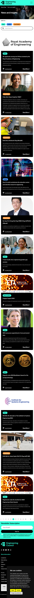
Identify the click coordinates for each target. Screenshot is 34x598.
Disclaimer (3, 575)
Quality (2, 577)
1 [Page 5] (3, 519)
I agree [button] (12, 590)
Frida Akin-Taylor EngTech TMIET (12, 97)
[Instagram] (10, 550)
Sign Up (17, 531)
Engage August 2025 (8, 298)
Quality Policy (4, 579)
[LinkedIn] (3, 550)
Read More (26, 69)
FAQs (2, 562)
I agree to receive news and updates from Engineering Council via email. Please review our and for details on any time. (17, 535)
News (3, 24)
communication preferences (23, 535)
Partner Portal (4, 569)
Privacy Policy (13, 535)
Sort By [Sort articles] (3, 20)
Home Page (3, 7)
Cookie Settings (4, 581)
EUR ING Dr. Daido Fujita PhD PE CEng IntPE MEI (16, 456)
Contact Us (3, 558)
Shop (2, 566)
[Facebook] (8, 550)
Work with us (4, 560)
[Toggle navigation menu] (31, 2)
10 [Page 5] (25, 519)
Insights (9, 24)
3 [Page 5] (8, 519)
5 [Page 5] (13, 519)
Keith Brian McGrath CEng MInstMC (13, 141)
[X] (1, 550)
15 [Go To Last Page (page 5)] (30, 519)
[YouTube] (6, 550)
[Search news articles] (17, 28)
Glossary (3, 564)
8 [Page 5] (20, 519)
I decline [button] (18, 590)
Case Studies (17, 24)
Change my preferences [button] (16, 593)
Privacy (2, 572)
